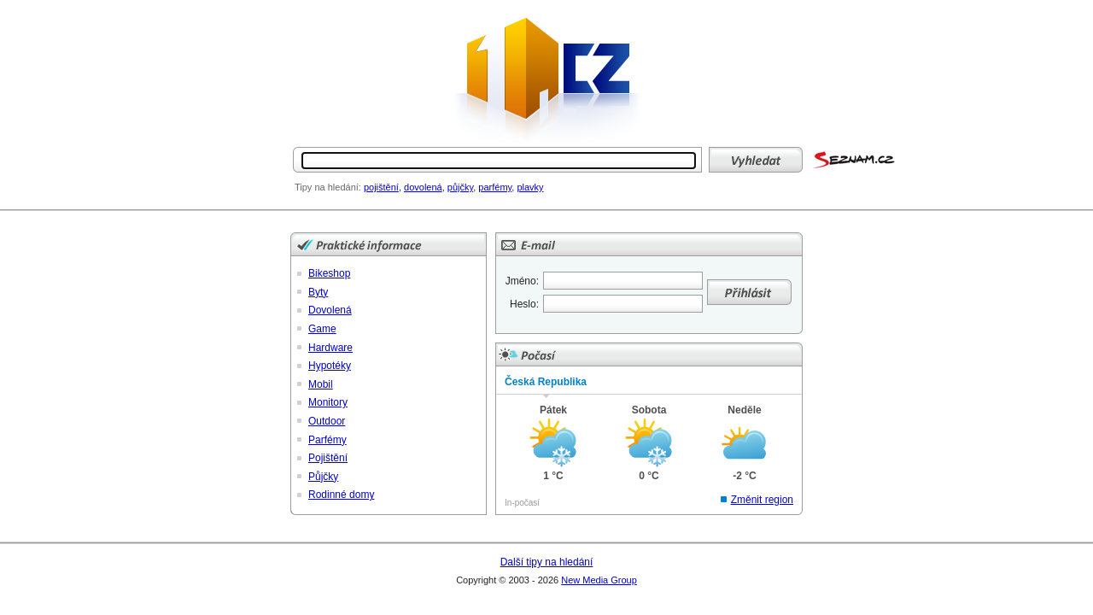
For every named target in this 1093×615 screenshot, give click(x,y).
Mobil (320, 384)
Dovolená (330, 310)
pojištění (381, 187)
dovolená (423, 187)
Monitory (328, 402)
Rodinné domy (341, 495)
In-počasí (522, 502)
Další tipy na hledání (546, 562)
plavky (530, 187)
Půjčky (323, 477)
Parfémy (327, 440)
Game (322, 329)
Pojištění (328, 458)
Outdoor (326, 421)
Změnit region (762, 500)
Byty (318, 292)
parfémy (494, 187)
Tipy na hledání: (328, 187)
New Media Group (599, 580)
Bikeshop (329, 273)
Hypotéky (329, 366)
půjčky (460, 187)
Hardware (330, 348)
